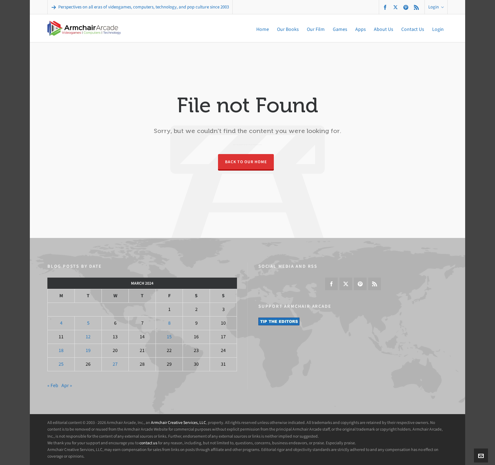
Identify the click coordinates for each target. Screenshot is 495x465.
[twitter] (396, 7)
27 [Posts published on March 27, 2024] (115, 364)
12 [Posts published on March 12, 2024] (88, 336)
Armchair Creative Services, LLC (178, 422)
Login (436, 7)
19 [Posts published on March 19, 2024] (88, 350)
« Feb (52, 385)
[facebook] (386, 7)
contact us (148, 443)
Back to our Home (246, 162)
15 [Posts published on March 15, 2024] (169, 336)
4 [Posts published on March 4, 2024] (61, 323)
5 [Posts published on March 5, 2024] (88, 323)
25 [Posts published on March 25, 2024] (61, 364)
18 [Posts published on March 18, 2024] (61, 350)
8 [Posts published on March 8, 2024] (169, 323)
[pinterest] (406, 7)
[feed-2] (417, 7)
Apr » (66, 385)
